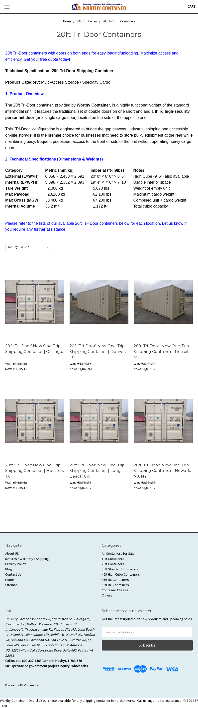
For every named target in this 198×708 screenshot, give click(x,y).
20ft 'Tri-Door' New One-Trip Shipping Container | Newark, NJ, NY (162, 471)
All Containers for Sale (118, 553)
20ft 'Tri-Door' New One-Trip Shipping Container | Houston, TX (34, 471)
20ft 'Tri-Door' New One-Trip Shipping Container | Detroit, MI (161, 351)
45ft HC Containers (115, 579)
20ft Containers (113, 564)
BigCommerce (29, 685)
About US (12, 553)
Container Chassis (115, 590)
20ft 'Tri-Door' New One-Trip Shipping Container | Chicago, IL (34, 351)
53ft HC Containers (115, 585)
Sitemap (11, 585)
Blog (8, 569)
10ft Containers (113, 558)
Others (107, 595)
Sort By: (13, 247)
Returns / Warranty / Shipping (27, 558)
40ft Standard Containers (120, 569)
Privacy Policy (15, 564)
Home (9, 579)
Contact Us (13, 574)
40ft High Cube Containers (121, 574)
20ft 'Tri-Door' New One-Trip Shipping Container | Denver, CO (98, 351)
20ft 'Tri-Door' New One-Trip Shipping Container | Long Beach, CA (97, 471)
